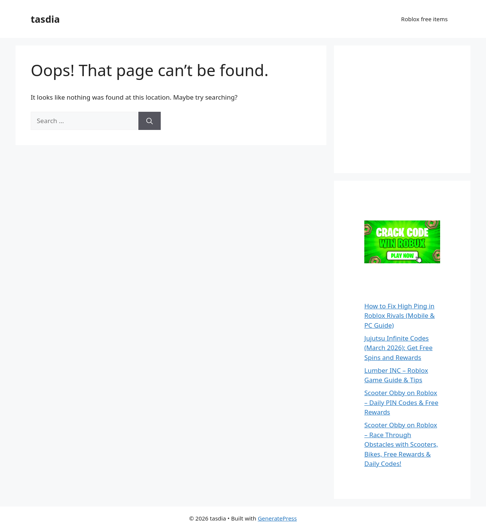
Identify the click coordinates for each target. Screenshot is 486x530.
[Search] (149, 121)
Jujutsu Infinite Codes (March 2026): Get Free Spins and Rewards (398, 348)
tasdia (45, 19)
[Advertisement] (406, 108)
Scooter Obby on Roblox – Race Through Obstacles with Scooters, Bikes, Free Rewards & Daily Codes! (401, 444)
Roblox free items (424, 19)
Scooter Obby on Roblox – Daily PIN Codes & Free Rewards (401, 402)
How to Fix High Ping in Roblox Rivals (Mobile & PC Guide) (399, 316)
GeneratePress (277, 518)
